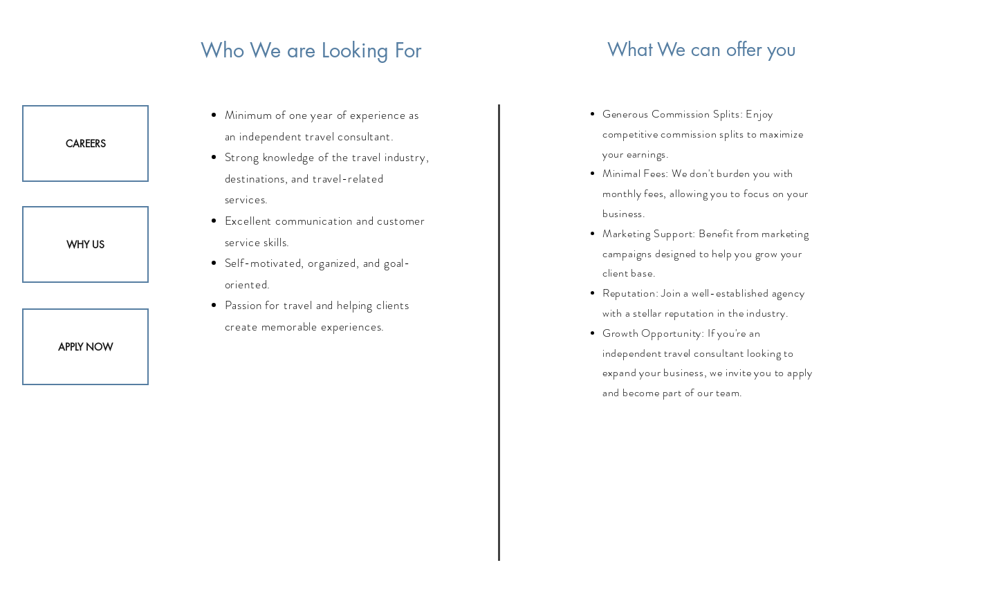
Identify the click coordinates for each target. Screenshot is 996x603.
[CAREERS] (85, 143)
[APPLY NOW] (85, 346)
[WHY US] (85, 244)
